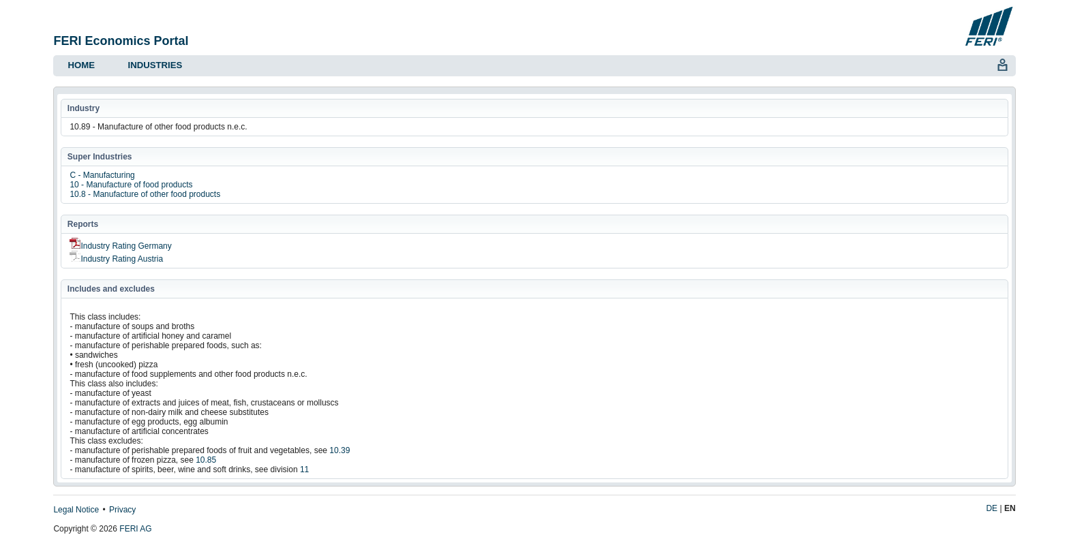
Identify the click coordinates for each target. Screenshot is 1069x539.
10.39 (339, 450)
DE (991, 508)
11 (304, 469)
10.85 (206, 460)
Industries (154, 65)
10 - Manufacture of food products (131, 184)
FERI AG (135, 529)
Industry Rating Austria (116, 259)
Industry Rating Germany (120, 246)
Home (81, 65)
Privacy (122, 509)
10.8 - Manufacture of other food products (145, 194)
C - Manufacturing (102, 175)
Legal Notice (76, 509)
